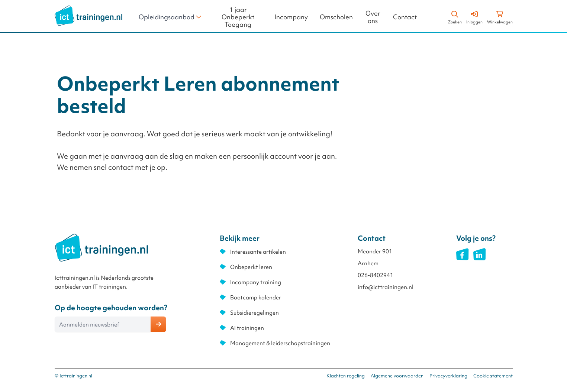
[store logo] (88, 15)
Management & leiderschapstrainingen (280, 343)
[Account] (474, 16)
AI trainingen (247, 328)
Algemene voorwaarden (397, 376)
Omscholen (336, 17)
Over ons (372, 17)
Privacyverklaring (448, 376)
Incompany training (255, 282)
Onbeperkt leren (251, 267)
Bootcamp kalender (255, 297)
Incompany (291, 17)
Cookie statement (493, 376)
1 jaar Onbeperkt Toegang (238, 17)
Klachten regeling (345, 376)
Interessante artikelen (258, 252)
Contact (405, 17)
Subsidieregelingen (254, 313)
